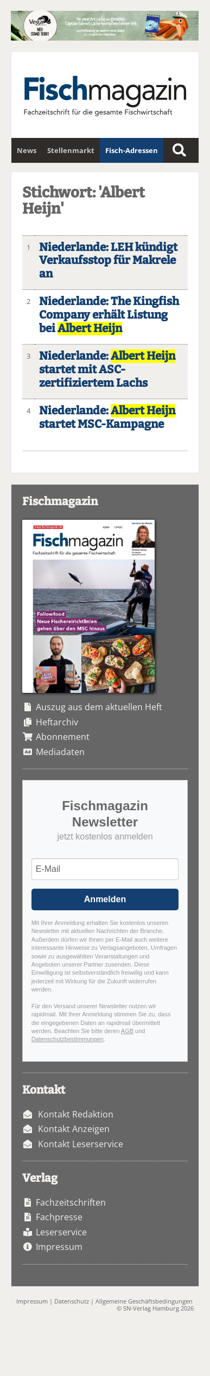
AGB (127, 1031)
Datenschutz (71, 1301)
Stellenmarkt (70, 150)
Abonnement (63, 737)
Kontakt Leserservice (80, 1144)
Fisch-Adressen (131, 150)
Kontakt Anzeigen (74, 1129)
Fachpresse (59, 1217)
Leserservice (61, 1232)
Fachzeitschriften (71, 1202)
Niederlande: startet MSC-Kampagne (107, 417)
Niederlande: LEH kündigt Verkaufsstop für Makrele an (108, 261)
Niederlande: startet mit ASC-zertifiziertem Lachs (107, 369)
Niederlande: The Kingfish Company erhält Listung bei (109, 315)
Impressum (59, 1247)
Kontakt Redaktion (75, 1114)
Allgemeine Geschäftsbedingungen (144, 1301)
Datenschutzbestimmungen (67, 1039)
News (26, 150)
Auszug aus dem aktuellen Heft (99, 707)
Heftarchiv (57, 722)
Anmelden (105, 899)
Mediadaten (60, 752)
